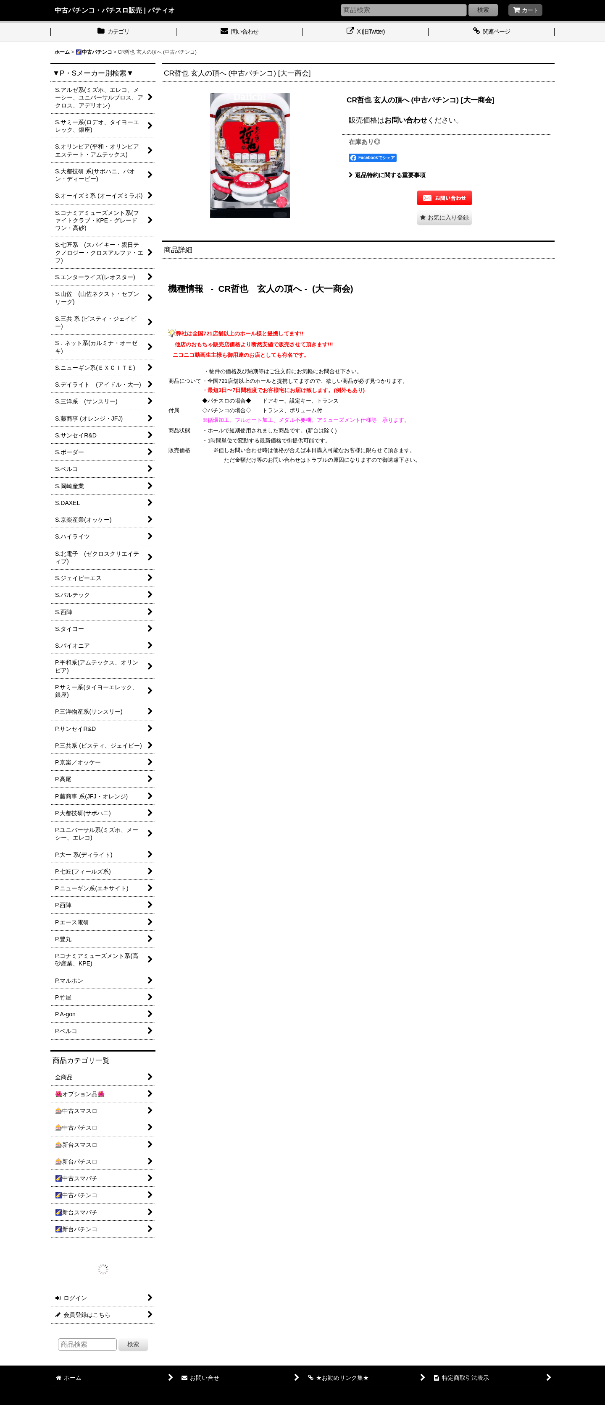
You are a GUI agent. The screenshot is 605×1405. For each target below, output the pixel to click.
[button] (444, 217)
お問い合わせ (405, 120)
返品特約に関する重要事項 (387, 175)
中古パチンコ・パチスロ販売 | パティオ (115, 10)
